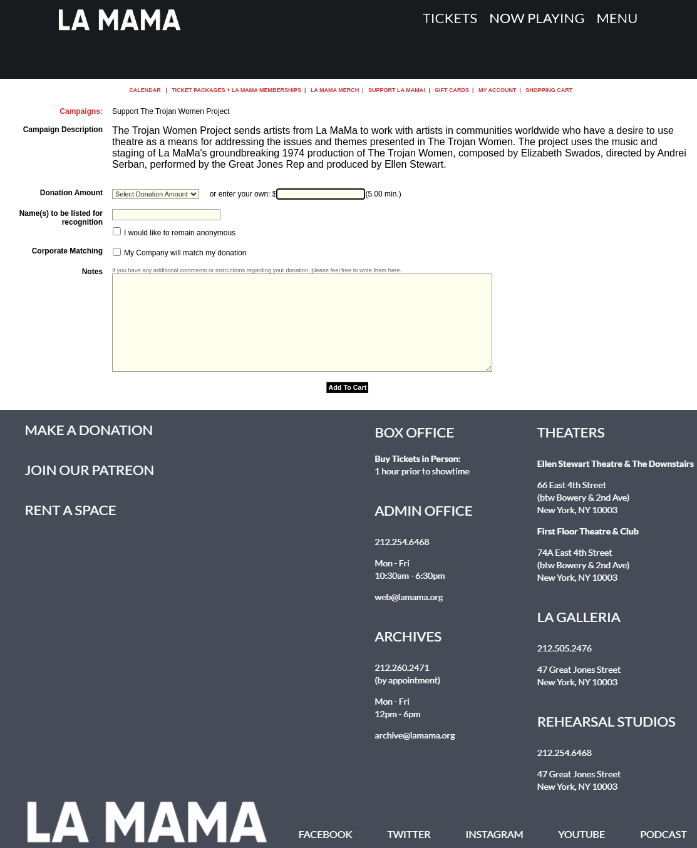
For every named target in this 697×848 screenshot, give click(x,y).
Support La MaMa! (396, 90)
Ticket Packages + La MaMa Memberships (236, 90)
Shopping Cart (548, 90)
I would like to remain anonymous (178, 232)
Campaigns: (81, 111)
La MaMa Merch (335, 90)
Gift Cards (452, 90)
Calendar (145, 90)
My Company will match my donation (184, 253)
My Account (496, 90)
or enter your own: (240, 194)
